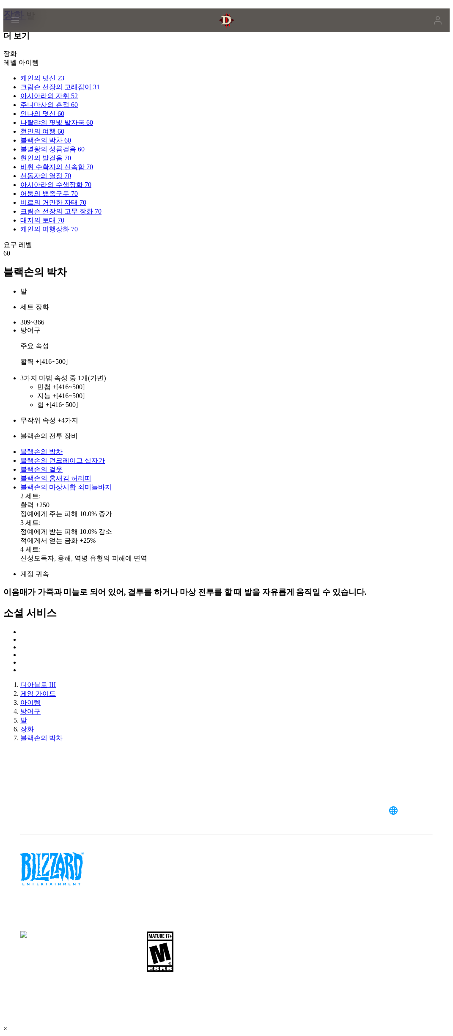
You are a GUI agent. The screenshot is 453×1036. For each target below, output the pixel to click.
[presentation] (35, 30)
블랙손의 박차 (41, 451)
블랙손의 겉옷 (41, 469)
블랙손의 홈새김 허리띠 (55, 478)
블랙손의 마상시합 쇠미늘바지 (66, 487)
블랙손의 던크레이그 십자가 (62, 460)
